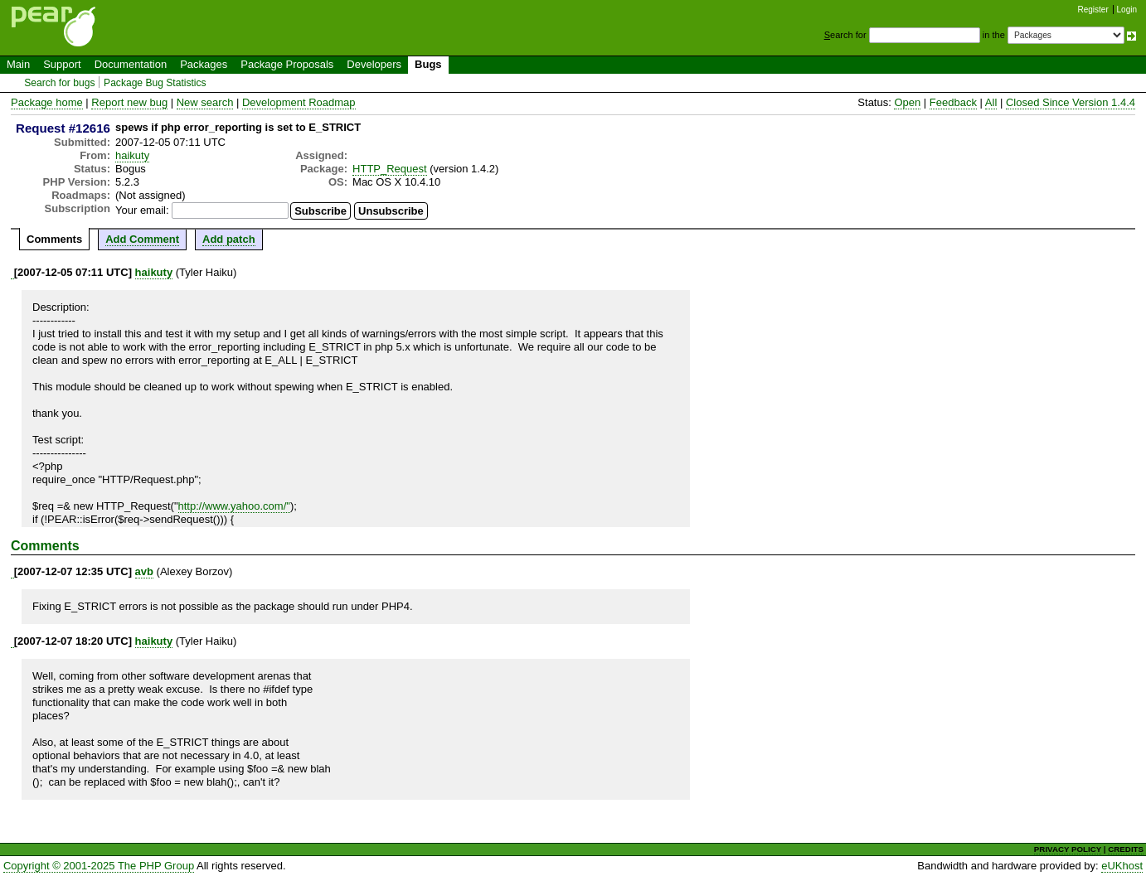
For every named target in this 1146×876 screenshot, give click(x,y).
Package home (47, 102)
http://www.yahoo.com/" (234, 506)
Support (62, 64)
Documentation (131, 64)
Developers (374, 64)
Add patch (228, 239)
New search (205, 102)
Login (1127, 9)
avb (144, 571)
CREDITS (1126, 849)
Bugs (428, 64)
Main (18, 64)
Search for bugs (59, 83)
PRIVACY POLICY (1067, 849)
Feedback (953, 102)
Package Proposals (286, 64)
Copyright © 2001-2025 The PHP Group (98, 865)
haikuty (132, 155)
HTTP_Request (389, 168)
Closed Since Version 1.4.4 (1070, 102)
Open (907, 102)
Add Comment (142, 239)
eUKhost (1122, 865)
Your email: (142, 210)
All (991, 102)
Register (1093, 9)
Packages (203, 64)
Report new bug (129, 102)
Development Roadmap (299, 102)
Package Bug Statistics (155, 83)
